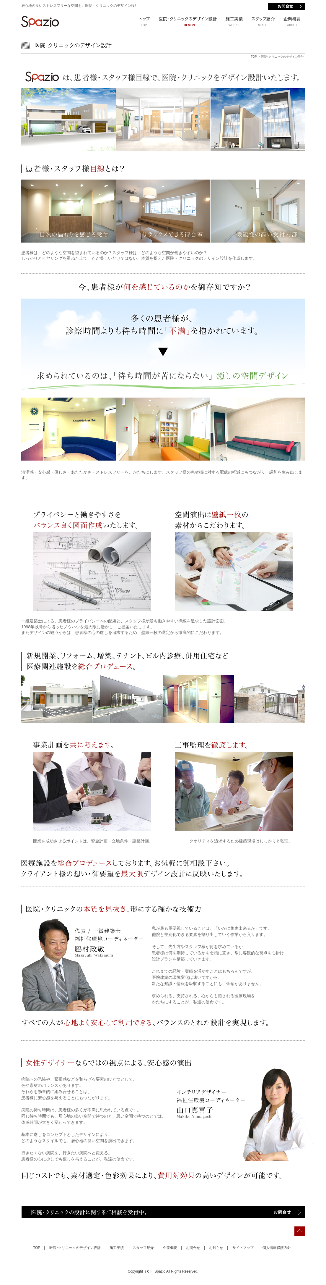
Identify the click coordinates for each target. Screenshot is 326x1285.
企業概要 (170, 1248)
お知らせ (216, 1248)
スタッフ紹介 (143, 1248)
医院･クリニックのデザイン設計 (282, 56)
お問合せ (193, 1248)
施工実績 (117, 1248)
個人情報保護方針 (277, 1248)
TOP (254, 56)
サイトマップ (243, 1248)
